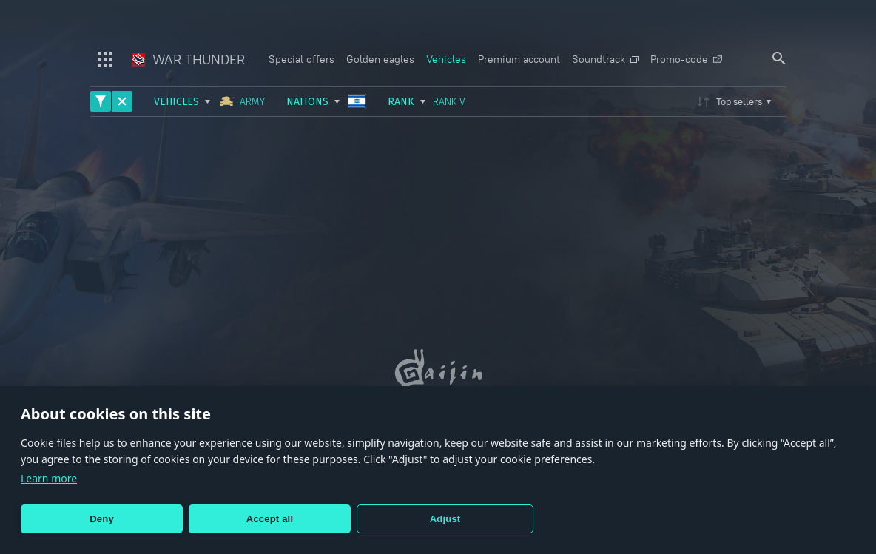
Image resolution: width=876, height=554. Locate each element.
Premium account (519, 59)
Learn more (49, 478)
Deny (102, 518)
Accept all (269, 518)
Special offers (301, 59)
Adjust (445, 518)
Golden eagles (380, 59)
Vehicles (446, 59)
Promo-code (686, 59)
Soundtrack (605, 59)
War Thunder (188, 59)
